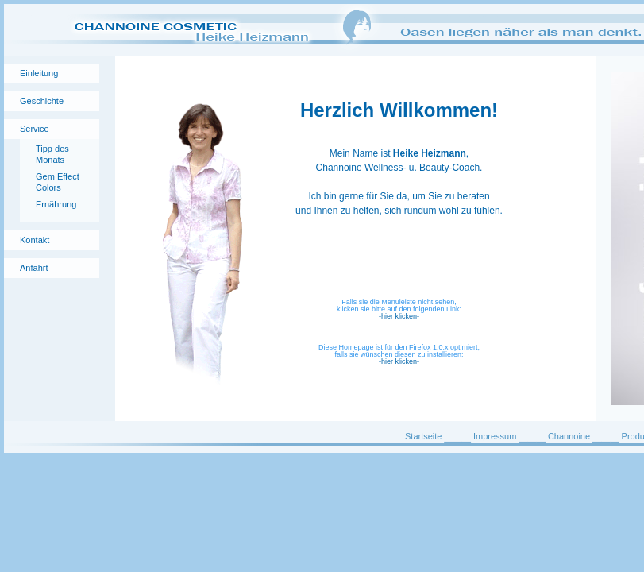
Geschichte (42, 101)
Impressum (494, 436)
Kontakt (34, 240)
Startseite (423, 436)
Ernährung (56, 204)
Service (34, 128)
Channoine (569, 436)
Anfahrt (34, 267)
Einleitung (39, 73)
